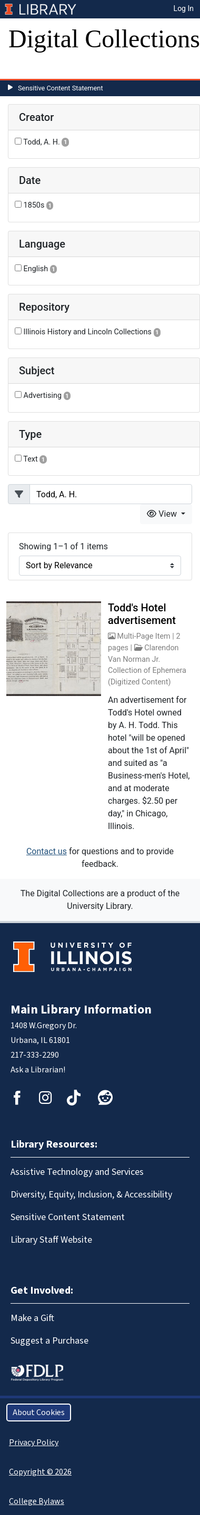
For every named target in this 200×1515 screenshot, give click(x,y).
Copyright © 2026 (40, 1472)
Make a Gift (32, 1318)
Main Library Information (81, 1009)
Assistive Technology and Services (77, 1172)
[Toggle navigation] (23, 68)
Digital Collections (104, 39)
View (163, 514)
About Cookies (39, 1412)
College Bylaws (36, 1501)
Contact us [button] (46, 851)
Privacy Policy (33, 1442)
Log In (184, 8)
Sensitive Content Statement (60, 88)
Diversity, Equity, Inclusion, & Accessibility (91, 1194)
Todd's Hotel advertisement (142, 614)
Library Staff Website (51, 1239)
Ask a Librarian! (38, 1070)
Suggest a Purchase (49, 1340)
